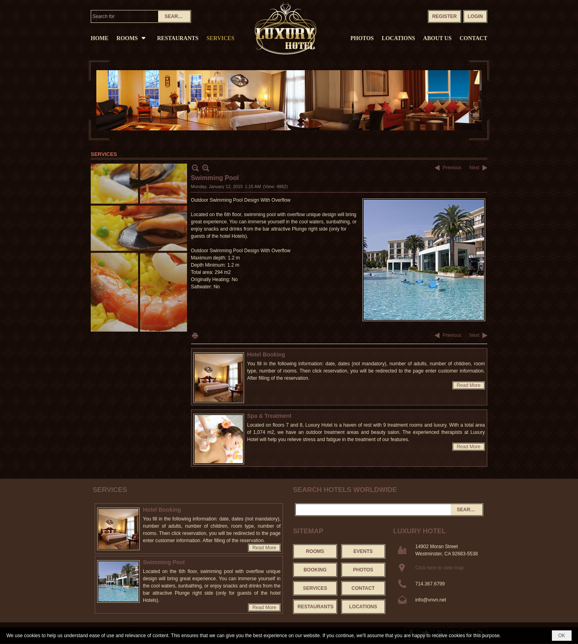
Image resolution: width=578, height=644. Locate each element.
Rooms (315, 551)
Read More (468, 385)
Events (363, 551)
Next (474, 167)
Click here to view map (439, 568)
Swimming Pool (164, 562)
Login (475, 16)
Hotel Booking (266, 354)
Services (110, 490)
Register (444, 16)
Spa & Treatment (269, 416)
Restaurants (315, 607)
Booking (314, 570)
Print (195, 335)
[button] (132, 38)
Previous (452, 167)
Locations (363, 607)
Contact (363, 588)
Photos (363, 570)
